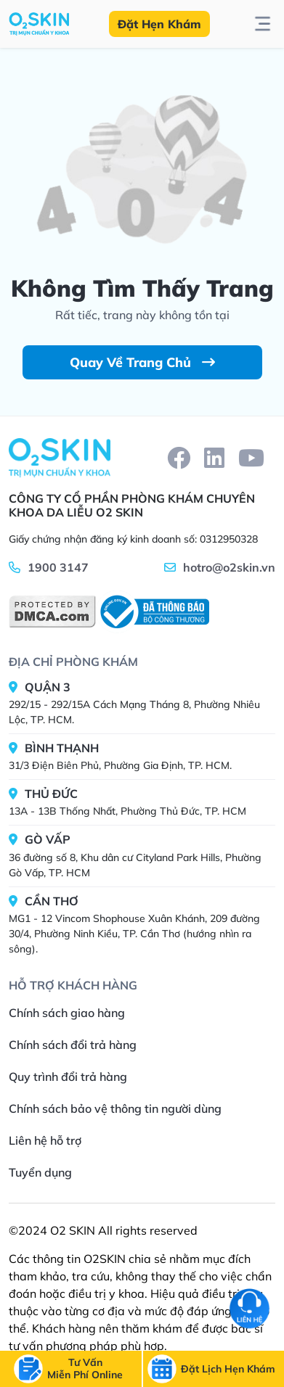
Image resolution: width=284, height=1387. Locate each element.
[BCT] (152, 611)
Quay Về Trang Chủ (142, 362)
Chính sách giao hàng (67, 1012)
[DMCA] (52, 611)
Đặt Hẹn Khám (159, 24)
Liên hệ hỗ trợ (45, 1140)
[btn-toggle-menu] (262, 24)
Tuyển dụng (40, 1172)
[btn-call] (85, 1369)
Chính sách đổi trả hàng (73, 1044)
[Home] (59, 457)
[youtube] (251, 457)
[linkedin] (214, 457)
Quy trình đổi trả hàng (68, 1076)
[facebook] (178, 457)
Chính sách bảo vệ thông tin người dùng (115, 1108)
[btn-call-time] (228, 1369)
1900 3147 (58, 567)
